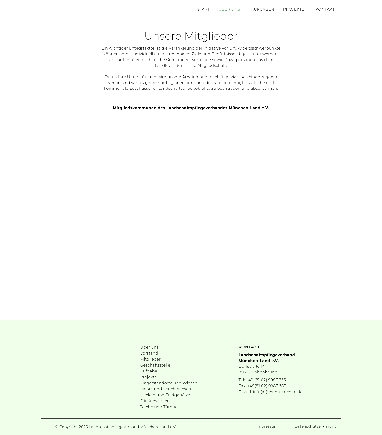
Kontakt (325, 10)
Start (210, 10)
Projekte (296, 10)
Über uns (235, 10)
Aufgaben (266, 10)
